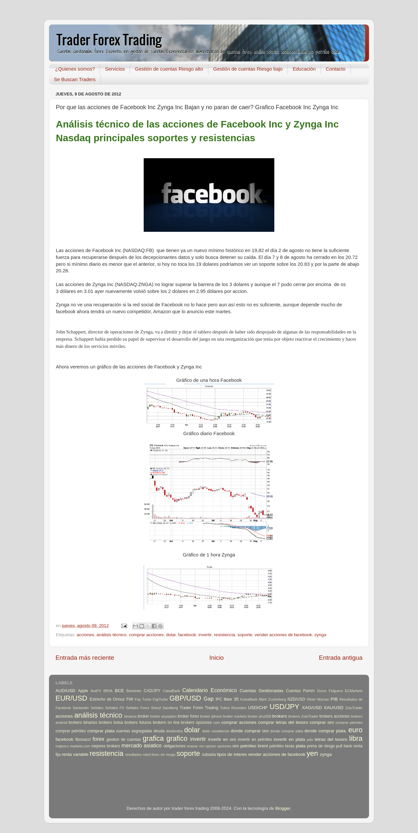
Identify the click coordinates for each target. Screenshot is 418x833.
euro (355, 730)
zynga (320, 634)
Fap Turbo (143, 699)
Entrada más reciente (85, 657)
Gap (208, 699)
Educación (304, 69)
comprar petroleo (348, 722)
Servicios (115, 69)
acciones (85, 634)
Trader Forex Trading (199, 708)
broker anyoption (163, 716)
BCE (119, 690)
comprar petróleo (71, 731)
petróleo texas (282, 746)
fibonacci (83, 739)
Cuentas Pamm (300, 690)
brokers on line (166, 722)
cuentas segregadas (134, 731)
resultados (133, 754)
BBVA (108, 691)
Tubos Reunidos (233, 708)
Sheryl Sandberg (164, 708)
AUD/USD (65, 690)
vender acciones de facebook (283, 634)
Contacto (336, 69)
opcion (210, 746)
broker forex (188, 716)
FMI (129, 699)
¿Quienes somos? (75, 69)
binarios (130, 716)
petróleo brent (254, 745)
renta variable (75, 754)
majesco (62, 746)
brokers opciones (196, 722)
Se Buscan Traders (75, 79)
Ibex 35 (231, 699)
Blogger (282, 808)
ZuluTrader (354, 708)
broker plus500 (259, 716)
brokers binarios (83, 722)
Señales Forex (137, 708)
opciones (224, 746)
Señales (97, 708)
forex (98, 739)
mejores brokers (105, 746)
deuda (159, 731)
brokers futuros (137, 722)
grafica (153, 738)
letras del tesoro (331, 739)
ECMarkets (353, 691)
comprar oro (322, 722)
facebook (187, 634)
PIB (334, 699)
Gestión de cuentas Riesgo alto (169, 69)
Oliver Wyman (318, 699)
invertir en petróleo (255, 739)
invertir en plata (289, 739)
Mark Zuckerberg (272, 699)
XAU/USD (334, 707)
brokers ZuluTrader (303, 716)
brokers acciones (334, 716)
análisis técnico (112, 634)
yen (312, 753)
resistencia (224, 634)
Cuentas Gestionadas (261, 690)
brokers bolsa (111, 722)
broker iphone (211, 716)
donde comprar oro (249, 730)
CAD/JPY (152, 690)
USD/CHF (257, 707)
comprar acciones (146, 634)
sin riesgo (167, 754)
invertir (205, 634)
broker (143, 716)
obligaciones (174, 746)
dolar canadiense (215, 731)
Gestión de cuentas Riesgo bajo (248, 69)
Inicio (216, 657)
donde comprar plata (286, 731)
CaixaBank (171, 691)
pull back (344, 746)
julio (310, 739)
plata (300, 745)
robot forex (151, 754)
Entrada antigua (340, 657)
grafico (176, 738)
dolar (171, 634)
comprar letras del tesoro (283, 722)
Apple (83, 690)
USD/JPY (284, 707)
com (216, 722)
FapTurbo (160, 699)
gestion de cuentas (123, 739)
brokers (279, 716)
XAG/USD (312, 707)
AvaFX (95, 691)
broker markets (235, 716)
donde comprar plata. (325, 730)
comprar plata (101, 730)
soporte (244, 634)
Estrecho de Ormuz (107, 699)
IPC (219, 699)
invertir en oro (222, 739)
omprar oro (195, 746)
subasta (209, 754)
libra (355, 738)
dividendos (174, 731)
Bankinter (133, 691)
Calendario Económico (209, 690)
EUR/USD (71, 698)
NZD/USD (296, 699)
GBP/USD (185, 698)
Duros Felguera (330, 691)
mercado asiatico (141, 745)
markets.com (80, 746)
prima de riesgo (321, 746)
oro (236, 745)
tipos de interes (232, 754)
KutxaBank (248, 699)
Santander (81, 708)
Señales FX (114, 708)
